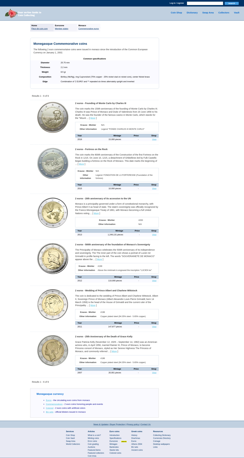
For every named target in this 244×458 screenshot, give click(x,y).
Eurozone (114, 441)
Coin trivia (92, 456)
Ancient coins (137, 450)
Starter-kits (114, 450)
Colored (49, 408)
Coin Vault (70, 438)
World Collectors (73, 444)
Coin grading (93, 444)
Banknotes (114, 447)
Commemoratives (54, 404)
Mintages (113, 444)
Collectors (223, 12)
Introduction (115, 435)
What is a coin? (94, 435)
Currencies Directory (162, 438)
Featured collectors (96, 453)
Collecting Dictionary (162, 435)
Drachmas (135, 438)
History (134, 435)
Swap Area (208, 12)
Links (155, 447)
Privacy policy (133, 424)
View (154, 139)
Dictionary (192, 12)
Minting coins (93, 438)
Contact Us (146, 424)
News (100, 424)
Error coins (92, 441)
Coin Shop (176, 12)
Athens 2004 (136, 444)
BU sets (49, 412)
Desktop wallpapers (161, 444)
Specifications (115, 438)
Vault (236, 12)
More (92, 118)
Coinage (156, 441)
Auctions (91, 447)
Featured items (94, 450)
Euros (49, 400)
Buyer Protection (117, 424)
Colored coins (115, 453)
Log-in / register (177, 3)
